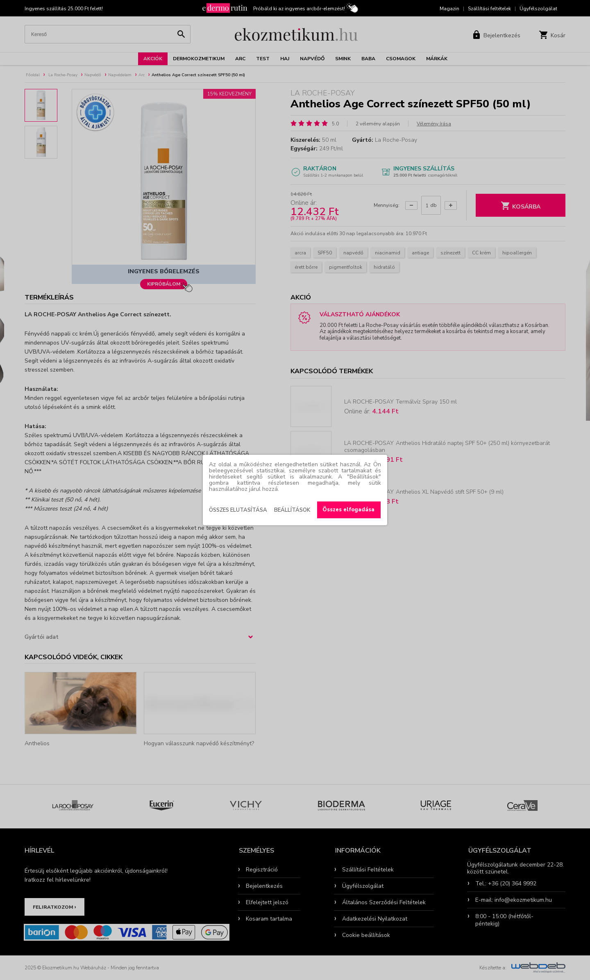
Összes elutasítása (238, 510)
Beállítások (292, 510)
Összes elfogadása (348, 509)
